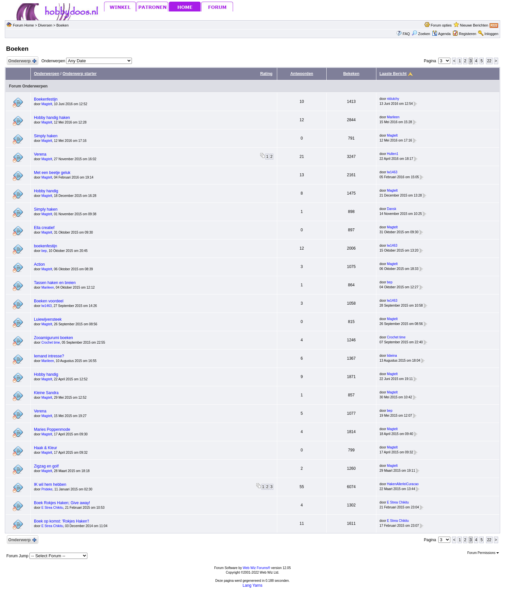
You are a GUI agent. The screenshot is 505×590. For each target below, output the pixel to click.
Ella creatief (44, 227)
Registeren (467, 34)
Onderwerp (22, 61)
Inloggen (491, 34)
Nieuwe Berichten (474, 25)
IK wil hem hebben (50, 484)
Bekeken (351, 73)
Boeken (62, 25)
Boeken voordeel (48, 301)
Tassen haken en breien (55, 282)
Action (39, 264)
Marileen (393, 117)
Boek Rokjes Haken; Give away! (62, 503)
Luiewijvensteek (48, 319)
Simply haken (46, 136)
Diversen (45, 25)
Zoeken (421, 34)
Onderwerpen (46, 73)
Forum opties (441, 25)
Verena (40, 154)
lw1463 (392, 172)
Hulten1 (392, 154)
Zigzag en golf (46, 466)
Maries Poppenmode (52, 429)
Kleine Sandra (46, 392)
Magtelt (46, 104)
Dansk (391, 209)
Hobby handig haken (52, 117)
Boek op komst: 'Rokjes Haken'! (61, 521)
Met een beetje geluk (52, 172)
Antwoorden (301, 73)
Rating (266, 73)
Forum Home (23, 25)
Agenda (441, 34)
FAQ (406, 34)
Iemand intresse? (49, 356)
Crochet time (50, 342)
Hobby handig (46, 191)
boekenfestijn (45, 246)
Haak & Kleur (45, 448)
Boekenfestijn (46, 99)
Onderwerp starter (80, 73)
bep (44, 251)
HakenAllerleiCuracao (403, 484)
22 (489, 61)
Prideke (46, 489)
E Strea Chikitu (52, 507)
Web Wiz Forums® (256, 568)
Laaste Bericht (393, 73)
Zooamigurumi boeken (53, 337)
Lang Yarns (252, 585)
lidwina (392, 355)
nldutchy (393, 99)
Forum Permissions (483, 553)
